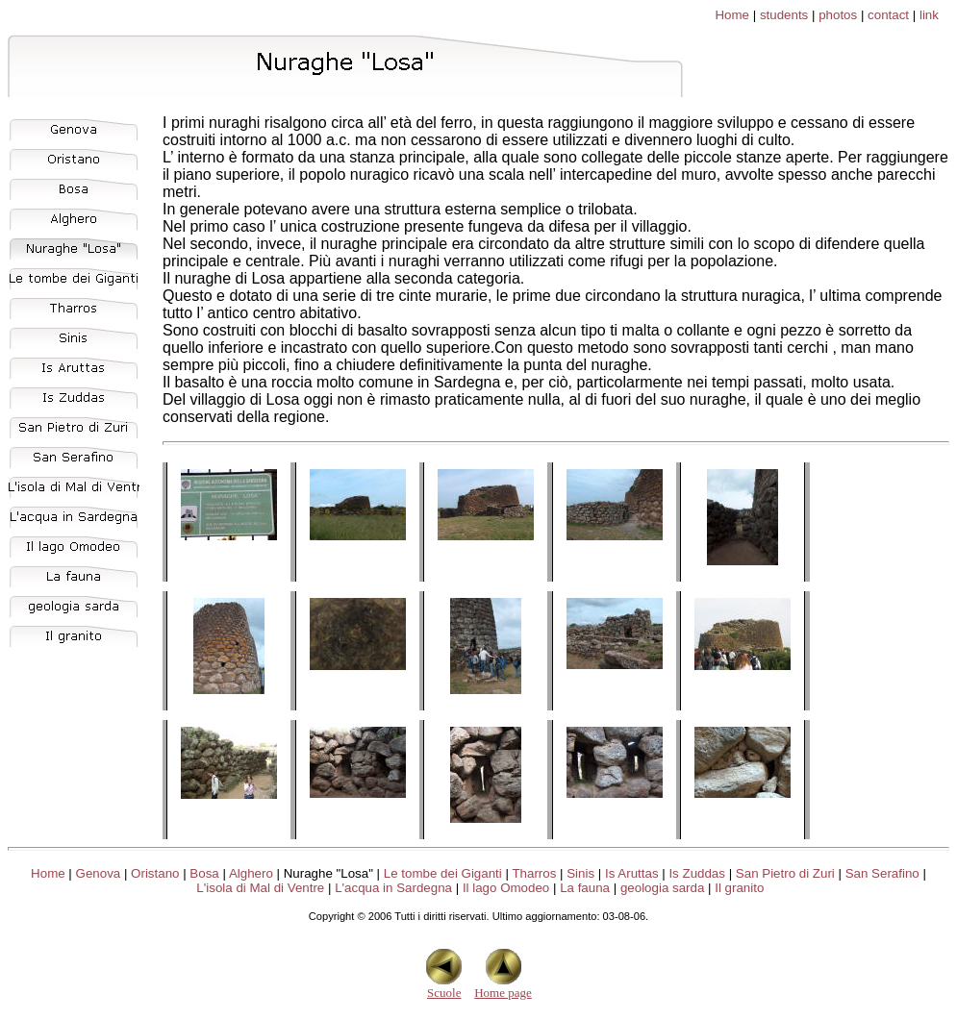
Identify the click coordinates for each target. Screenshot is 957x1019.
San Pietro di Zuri (785, 873)
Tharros (534, 873)
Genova (98, 873)
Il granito (739, 888)
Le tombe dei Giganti (443, 873)
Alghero (251, 873)
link (929, 15)
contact (888, 15)
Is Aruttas (632, 873)
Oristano (155, 873)
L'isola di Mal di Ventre (260, 888)
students (784, 15)
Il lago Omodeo (506, 888)
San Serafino (882, 873)
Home (732, 15)
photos (837, 15)
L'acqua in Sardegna (393, 888)
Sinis (580, 873)
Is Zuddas (696, 873)
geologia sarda (662, 888)
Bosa (203, 873)
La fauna (585, 888)
